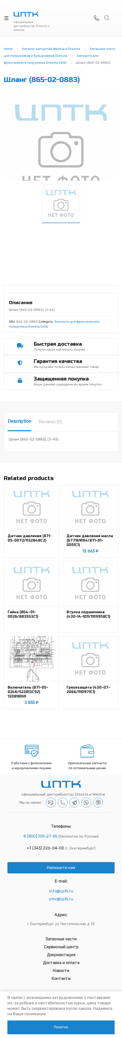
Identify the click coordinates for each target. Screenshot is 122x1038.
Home (8, 49)
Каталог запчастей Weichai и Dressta (51, 49)
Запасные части (61, 939)
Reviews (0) (50, 421)
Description (19, 421)
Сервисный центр (61, 947)
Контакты (61, 978)
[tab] (19, 421)
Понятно (61, 1027)
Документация (61, 955)
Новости (61, 970)
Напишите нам (61, 867)
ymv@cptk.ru (61, 899)
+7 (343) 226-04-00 (45, 848)
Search (107, 18)
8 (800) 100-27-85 (40, 836)
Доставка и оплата (61, 962)
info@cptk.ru (61, 891)
